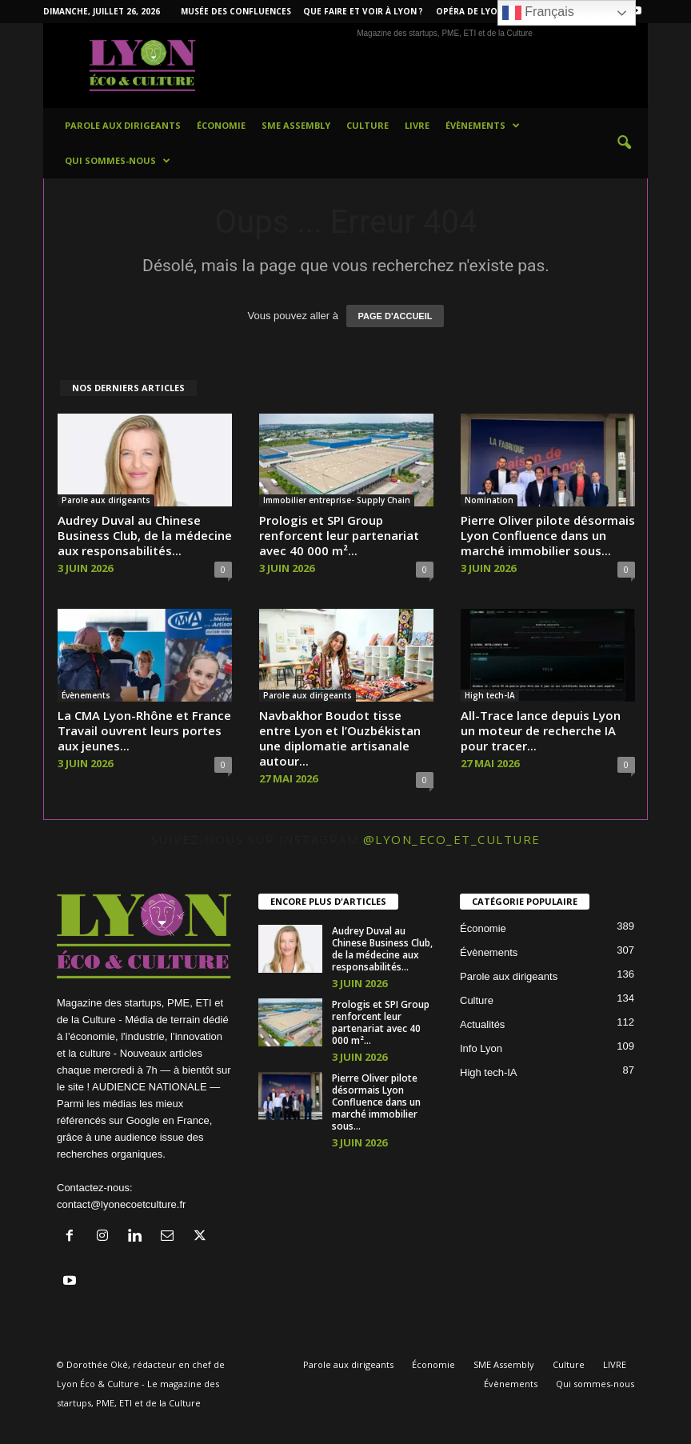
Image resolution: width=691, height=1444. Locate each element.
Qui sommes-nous (117, 160)
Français (538, 12)
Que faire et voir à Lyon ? (363, 11)
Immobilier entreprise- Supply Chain (336, 500)
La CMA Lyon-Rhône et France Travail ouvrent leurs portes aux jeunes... (144, 730)
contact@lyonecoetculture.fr (121, 1204)
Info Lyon (481, 1048)
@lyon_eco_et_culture (452, 839)
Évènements (482, 125)
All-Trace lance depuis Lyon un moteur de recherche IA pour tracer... (541, 730)
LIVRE (417, 125)
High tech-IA (490, 695)
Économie (221, 125)
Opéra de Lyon (470, 11)
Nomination (489, 500)
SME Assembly (296, 125)
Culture (367, 125)
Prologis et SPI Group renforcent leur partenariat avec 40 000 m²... (339, 535)
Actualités (482, 1024)
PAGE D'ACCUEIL (395, 316)
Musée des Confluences (236, 11)
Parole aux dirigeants (123, 125)
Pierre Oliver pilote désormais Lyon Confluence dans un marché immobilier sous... (548, 535)
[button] (623, 143)
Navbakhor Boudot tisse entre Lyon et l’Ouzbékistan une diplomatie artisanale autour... (340, 738)
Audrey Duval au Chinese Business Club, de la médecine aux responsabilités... (145, 535)
